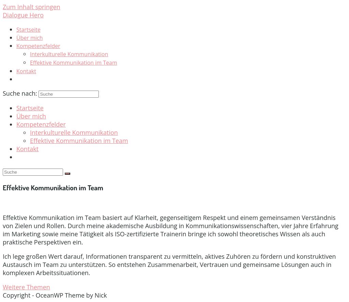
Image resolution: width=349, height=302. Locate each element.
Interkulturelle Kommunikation (74, 132)
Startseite (30, 108)
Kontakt (27, 149)
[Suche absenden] (67, 174)
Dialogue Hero (23, 15)
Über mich (31, 116)
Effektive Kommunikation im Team (79, 141)
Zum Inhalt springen (31, 7)
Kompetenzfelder (41, 124)
